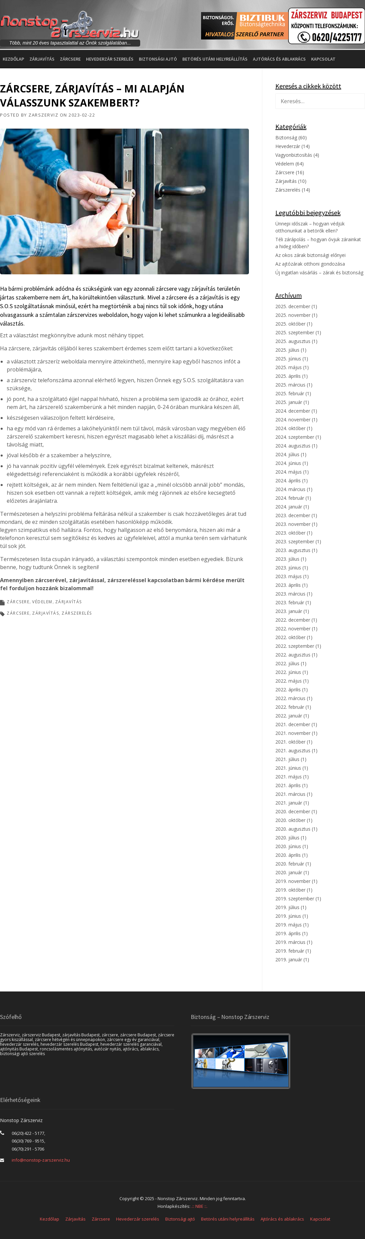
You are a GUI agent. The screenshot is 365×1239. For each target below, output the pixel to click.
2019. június (288, 916)
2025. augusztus (292, 341)
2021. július (287, 759)
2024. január (288, 506)
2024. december (292, 411)
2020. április (288, 855)
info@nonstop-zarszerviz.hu (41, 1160)
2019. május (288, 924)
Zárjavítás (42, 59)
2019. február (289, 951)
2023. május (288, 576)
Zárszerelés (287, 190)
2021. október (290, 742)
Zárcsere (70, 59)
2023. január (288, 611)
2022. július (287, 663)
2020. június (288, 846)
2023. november (292, 524)
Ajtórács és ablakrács (279, 59)
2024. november (292, 419)
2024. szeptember (294, 437)
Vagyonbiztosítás (293, 155)
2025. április (288, 376)
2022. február (289, 707)
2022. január (288, 715)
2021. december (292, 724)
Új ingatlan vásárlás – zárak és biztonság (319, 272)
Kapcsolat (323, 59)
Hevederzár (287, 146)
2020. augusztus (292, 829)
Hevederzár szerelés (109, 59)
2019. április (288, 933)
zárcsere (18, 613)
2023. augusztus (292, 550)
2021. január (288, 803)
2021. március (290, 794)
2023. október (290, 533)
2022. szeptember (294, 646)
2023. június (288, 567)
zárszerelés (77, 613)
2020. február (289, 864)
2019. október (290, 890)
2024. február (289, 498)
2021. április (288, 785)
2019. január (288, 959)
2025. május (288, 367)
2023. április (288, 585)
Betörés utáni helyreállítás (215, 59)
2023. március (290, 594)
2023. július (287, 559)
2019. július (287, 907)
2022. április (288, 689)
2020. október (290, 820)
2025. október (290, 324)
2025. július (287, 350)
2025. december (292, 306)
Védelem (42, 602)
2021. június (288, 768)
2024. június (288, 463)
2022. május (288, 681)
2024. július (287, 454)
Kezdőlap (13, 59)
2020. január (288, 872)
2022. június (288, 672)
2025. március (290, 385)
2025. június (288, 358)
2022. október (290, 637)
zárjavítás (45, 613)
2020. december (292, 811)
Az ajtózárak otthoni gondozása (310, 264)
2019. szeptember (294, 898)
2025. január (288, 402)
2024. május (288, 472)
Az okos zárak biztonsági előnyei (310, 255)
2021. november (292, 733)
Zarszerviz (43, 115)
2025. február (289, 393)
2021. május (288, 776)
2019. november (292, 881)
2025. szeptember (294, 332)
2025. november (292, 315)
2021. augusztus (292, 750)
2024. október (290, 428)
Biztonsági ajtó (158, 59)
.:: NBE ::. (199, 1206)
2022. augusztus (292, 654)
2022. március (290, 698)
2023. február (289, 602)
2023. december (292, 515)
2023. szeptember (294, 541)
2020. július (287, 837)
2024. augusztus (292, 445)
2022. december (292, 620)
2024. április (288, 480)
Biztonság (286, 137)
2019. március (290, 942)
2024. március (290, 489)
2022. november (292, 628)
